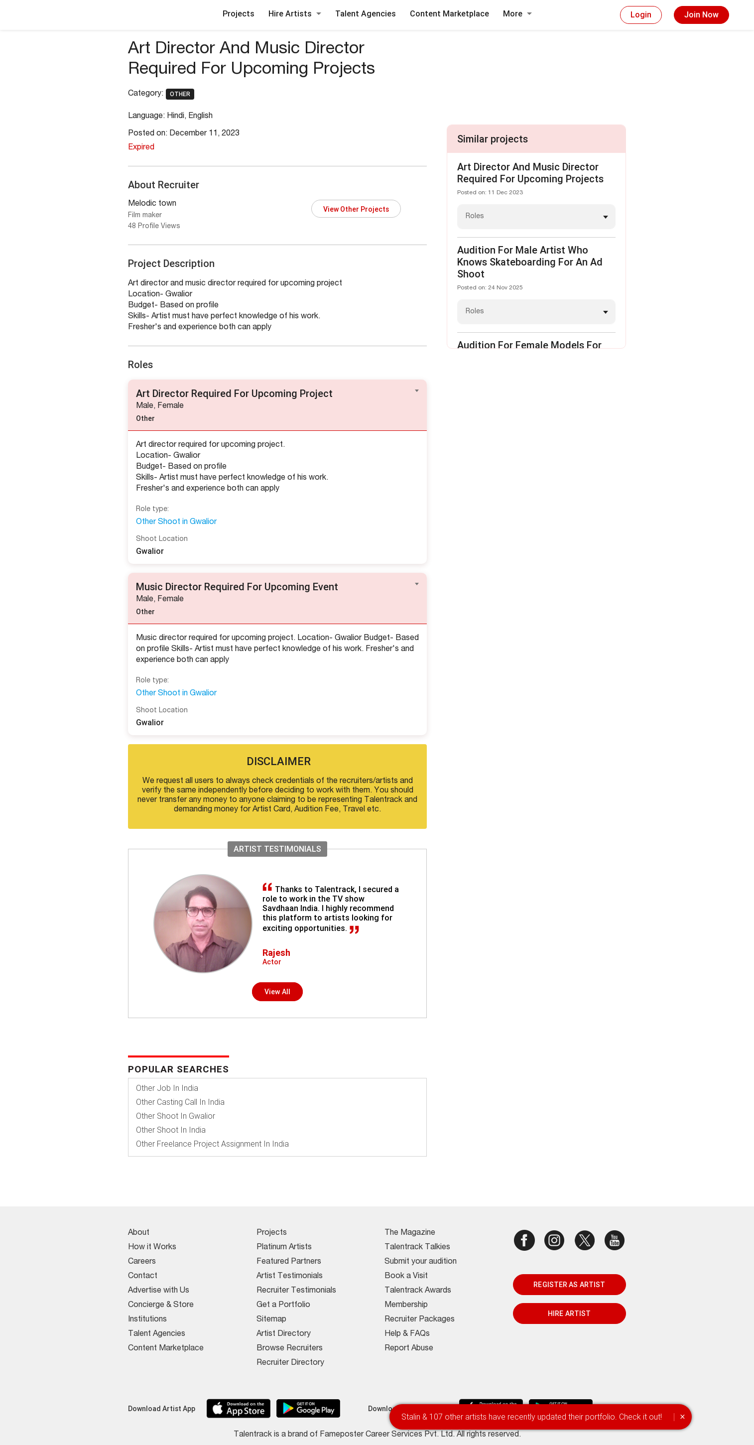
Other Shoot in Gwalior (176, 522)
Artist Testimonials (289, 1277)
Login (640, 14)
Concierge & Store (161, 1306)
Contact (142, 1277)
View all (277, 992)
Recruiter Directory (290, 1363)
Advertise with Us (158, 1291)
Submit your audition (420, 1262)
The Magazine (409, 1233)
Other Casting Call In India (180, 1102)
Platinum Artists (284, 1248)
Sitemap (271, 1320)
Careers (142, 1262)
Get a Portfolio (283, 1306)
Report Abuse (408, 1349)
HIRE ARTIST (569, 1313)
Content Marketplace (449, 13)
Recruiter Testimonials (296, 1291)
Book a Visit (406, 1277)
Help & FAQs (407, 1334)
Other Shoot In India (171, 1130)
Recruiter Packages (419, 1320)
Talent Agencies (365, 13)
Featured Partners (288, 1262)
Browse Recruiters (289, 1349)
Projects (238, 13)
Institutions (147, 1320)
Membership (406, 1306)
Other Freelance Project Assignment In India (212, 1144)
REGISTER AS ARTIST (569, 1285)
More (517, 13)
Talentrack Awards (417, 1291)
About (138, 1233)
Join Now (701, 14)
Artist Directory (283, 1334)
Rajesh (276, 952)
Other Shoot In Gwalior (175, 1116)
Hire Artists (294, 13)
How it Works (152, 1248)
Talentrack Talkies (417, 1248)
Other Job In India (167, 1088)
